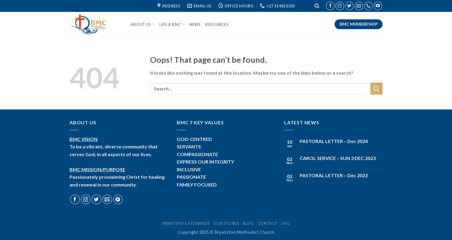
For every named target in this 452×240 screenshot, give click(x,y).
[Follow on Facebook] (330, 5)
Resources (217, 24)
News (195, 24)
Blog (248, 223)
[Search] (317, 6)
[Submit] (377, 88)
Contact (268, 223)
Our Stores (226, 223)
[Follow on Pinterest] (118, 199)
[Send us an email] (359, 5)
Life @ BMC (172, 24)
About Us (143, 24)
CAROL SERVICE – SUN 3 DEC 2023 (338, 158)
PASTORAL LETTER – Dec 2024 (334, 141)
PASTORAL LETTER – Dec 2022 (334, 175)
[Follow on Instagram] (339, 5)
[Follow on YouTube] (378, 5)
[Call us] (368, 5)
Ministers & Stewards (186, 223)
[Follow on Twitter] (349, 5)
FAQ (285, 223)
